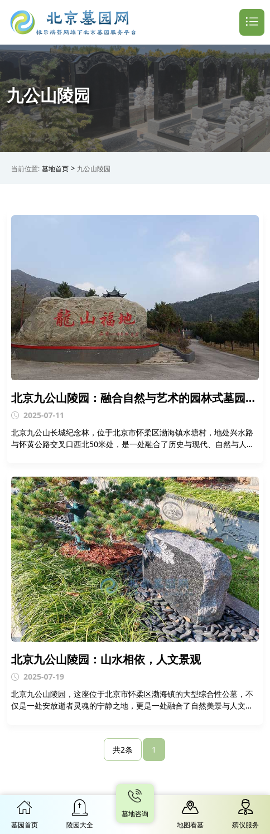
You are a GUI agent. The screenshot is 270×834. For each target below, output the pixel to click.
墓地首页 (55, 168)
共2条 (123, 749)
